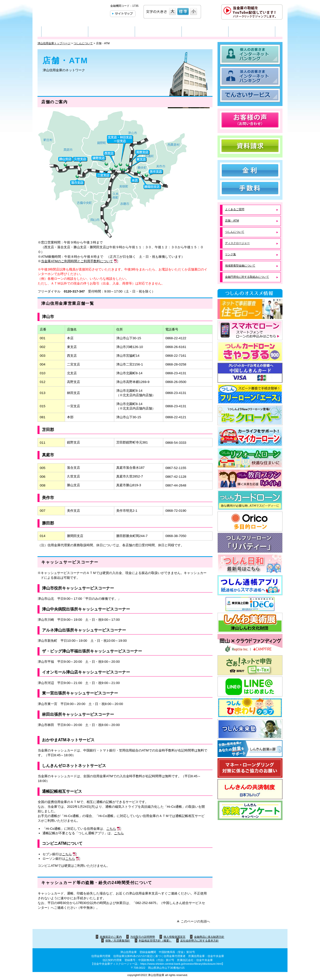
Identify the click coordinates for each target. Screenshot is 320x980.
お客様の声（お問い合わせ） (253, 120)
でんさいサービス (253, 95)
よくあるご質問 (234, 209)
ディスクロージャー (237, 243)
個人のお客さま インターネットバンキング (253, 54)
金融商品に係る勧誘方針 (209, 936)
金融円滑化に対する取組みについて (247, 276)
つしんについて (205, 31)
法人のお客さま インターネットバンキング (253, 76)
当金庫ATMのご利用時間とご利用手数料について (77, 261)
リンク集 (230, 254)
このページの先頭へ (195, 921)
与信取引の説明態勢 (142, 936)
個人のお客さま (64, 31)
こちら (111, 828)
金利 (253, 170)
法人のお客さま (111, 31)
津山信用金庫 (71, 13)
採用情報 (251, 31)
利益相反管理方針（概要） (155, 940)
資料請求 (253, 146)
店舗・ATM (158, 31)
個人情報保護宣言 (175, 936)
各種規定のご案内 (111, 936)
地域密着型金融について (240, 265)
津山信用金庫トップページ (54, 43)
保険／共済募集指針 (117, 940)
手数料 (253, 188)
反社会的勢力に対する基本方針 (199, 940)
